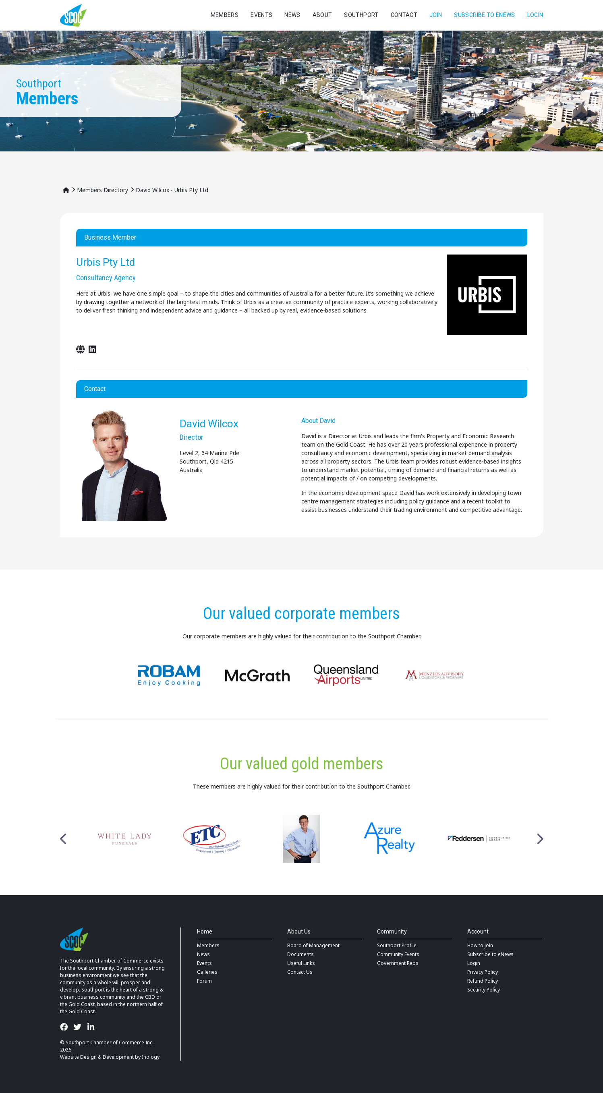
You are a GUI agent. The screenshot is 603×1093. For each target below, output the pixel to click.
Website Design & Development (97, 1057)
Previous (64, 839)
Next (539, 839)
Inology (151, 1057)
